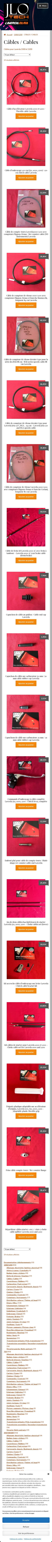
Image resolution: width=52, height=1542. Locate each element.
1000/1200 (18, 35)
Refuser (26, 1527)
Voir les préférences (26, 1533)
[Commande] (17, 54)
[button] (48, 1474)
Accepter (26, 1520)
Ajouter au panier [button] (26, 116)
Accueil (9, 35)
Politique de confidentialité (32, 1539)
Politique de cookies (16, 1539)
